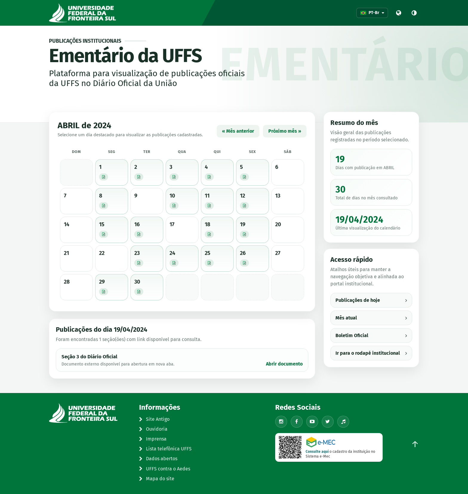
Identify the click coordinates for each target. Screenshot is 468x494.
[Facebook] (297, 422)
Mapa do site (156, 478)
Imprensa (153, 439)
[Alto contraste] (414, 13)
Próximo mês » (284, 131)
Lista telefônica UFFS (165, 449)
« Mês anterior (238, 131)
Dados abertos (158, 458)
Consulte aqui (317, 451)
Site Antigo (154, 419)
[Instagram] (281, 422)
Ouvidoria (153, 429)
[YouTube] (312, 422)
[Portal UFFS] (398, 13)
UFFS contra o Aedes (164, 469)
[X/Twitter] (328, 422)
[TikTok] (343, 422)
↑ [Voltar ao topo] (415, 444)
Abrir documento (284, 364)
